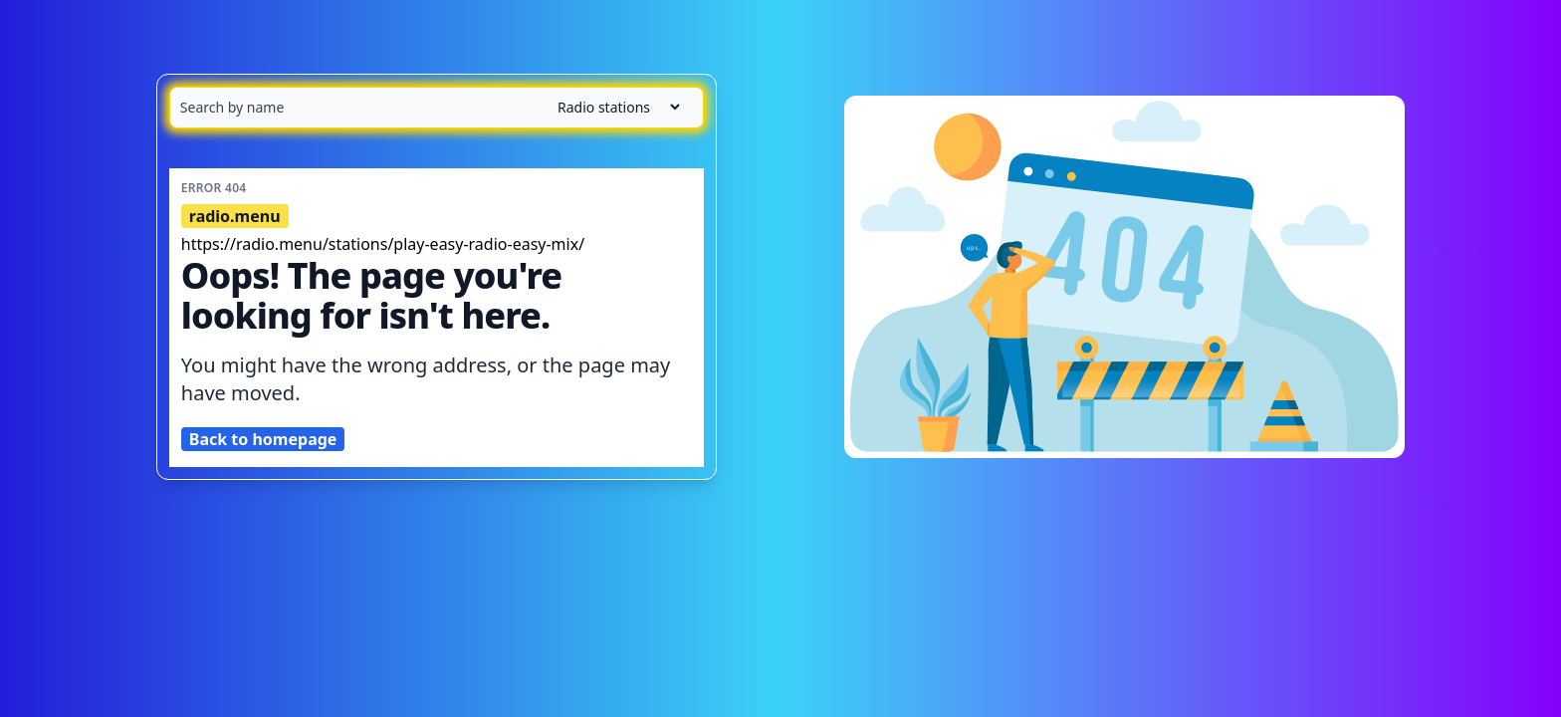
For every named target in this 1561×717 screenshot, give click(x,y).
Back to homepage (263, 439)
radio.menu (235, 216)
